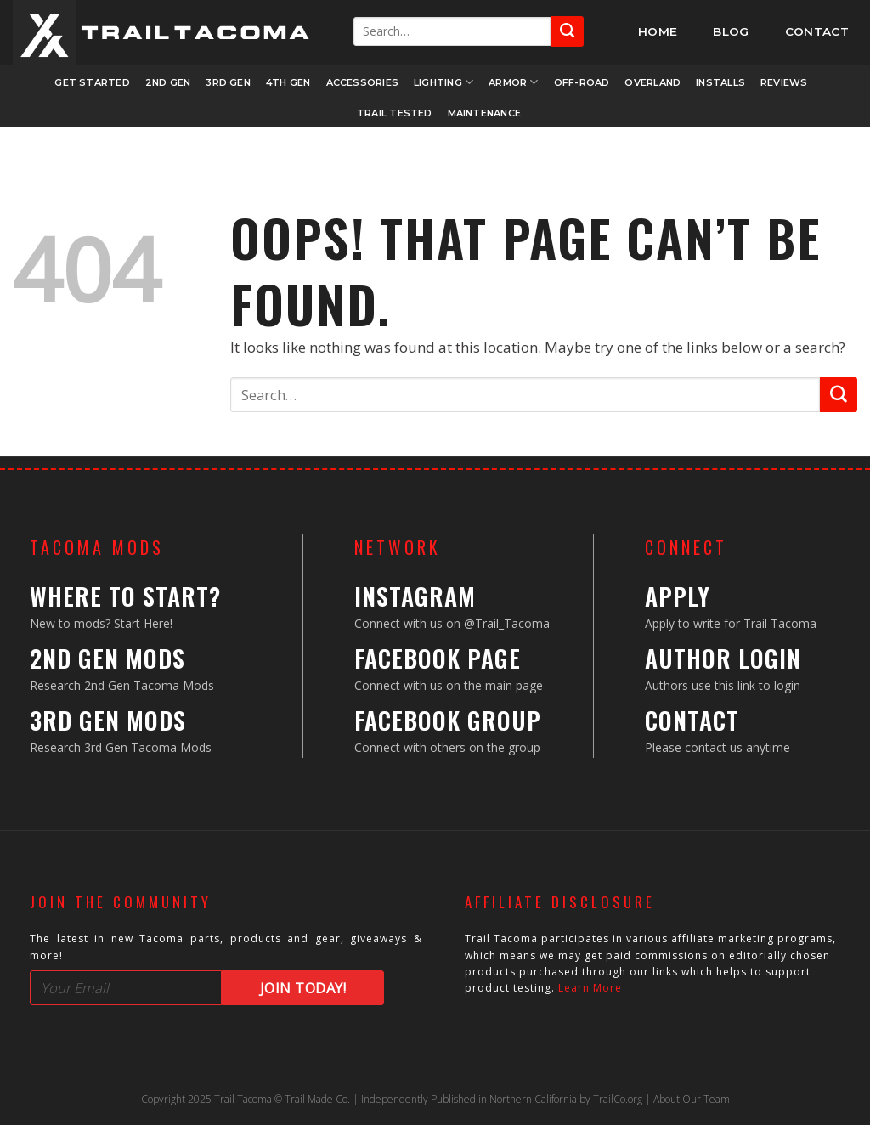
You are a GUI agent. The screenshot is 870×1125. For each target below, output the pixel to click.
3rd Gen (228, 82)
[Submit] (567, 31)
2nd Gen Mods (107, 658)
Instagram (415, 596)
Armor (514, 82)
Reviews (784, 82)
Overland (652, 82)
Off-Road (582, 82)
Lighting (443, 82)
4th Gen (288, 82)
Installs (720, 82)
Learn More (590, 988)
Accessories (362, 82)
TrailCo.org (617, 1099)
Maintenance (484, 113)
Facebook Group (447, 720)
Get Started (91, 82)
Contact (692, 720)
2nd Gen (168, 82)
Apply (677, 596)
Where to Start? (125, 596)
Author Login (723, 658)
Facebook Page (437, 658)
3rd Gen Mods (108, 720)
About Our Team (691, 1099)
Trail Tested (394, 113)
